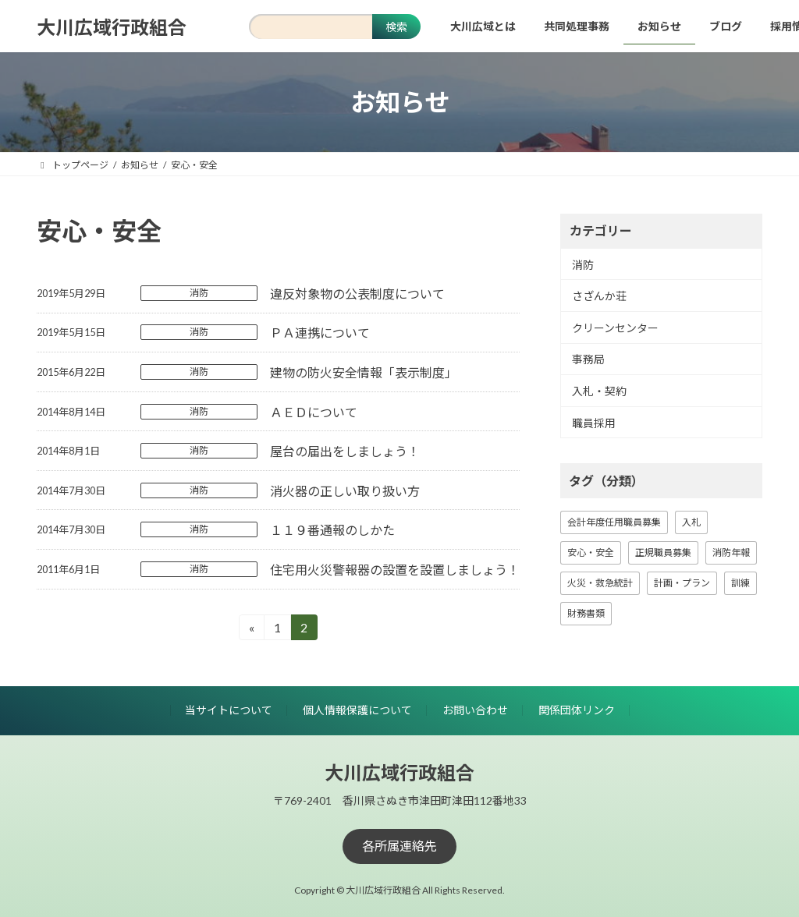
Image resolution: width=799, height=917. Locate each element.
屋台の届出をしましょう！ (345, 451)
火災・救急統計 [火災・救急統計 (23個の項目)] (600, 583)
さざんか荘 (599, 296)
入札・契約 (599, 391)
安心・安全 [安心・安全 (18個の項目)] (590, 552)
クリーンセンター (615, 328)
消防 (199, 293)
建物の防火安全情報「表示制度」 (363, 372)
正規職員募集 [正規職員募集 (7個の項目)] (663, 552)
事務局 (588, 359)
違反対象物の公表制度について (357, 293)
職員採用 (594, 423)
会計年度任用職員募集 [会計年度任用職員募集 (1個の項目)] (614, 522)
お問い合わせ (475, 710)
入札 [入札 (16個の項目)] (691, 522)
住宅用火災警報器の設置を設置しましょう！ (395, 569)
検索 (396, 27)
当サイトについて (228, 710)
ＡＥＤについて (313, 412)
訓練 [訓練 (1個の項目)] (740, 583)
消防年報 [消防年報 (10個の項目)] (731, 552)
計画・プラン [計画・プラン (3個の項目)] (682, 583)
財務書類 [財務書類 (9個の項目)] (586, 613)
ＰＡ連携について (320, 332)
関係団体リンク (576, 710)
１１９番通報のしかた (332, 529)
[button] (399, 845)
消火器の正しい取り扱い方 (345, 490)
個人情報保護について (357, 710)
